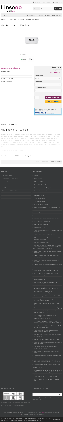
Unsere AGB (4, 182)
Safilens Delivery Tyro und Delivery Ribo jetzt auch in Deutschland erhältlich (46, 238)
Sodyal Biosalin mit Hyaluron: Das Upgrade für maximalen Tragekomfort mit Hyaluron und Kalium (46, 360)
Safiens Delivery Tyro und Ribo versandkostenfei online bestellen (47, 265)
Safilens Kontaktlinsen (38, 182)
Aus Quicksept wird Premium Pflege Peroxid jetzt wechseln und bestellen (45, 283)
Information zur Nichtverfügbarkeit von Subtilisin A (46, 218)
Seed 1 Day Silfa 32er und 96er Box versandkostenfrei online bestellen (46, 335)
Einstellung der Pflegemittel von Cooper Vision (44, 212)
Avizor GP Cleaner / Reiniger (40, 204)
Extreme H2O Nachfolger (39, 215)
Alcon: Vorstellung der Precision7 (41, 242)
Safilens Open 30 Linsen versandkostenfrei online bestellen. (45, 260)
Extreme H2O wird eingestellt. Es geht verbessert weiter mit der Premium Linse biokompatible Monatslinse (47, 371)
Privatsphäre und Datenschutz (9, 178)
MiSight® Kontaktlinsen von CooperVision (43, 234)
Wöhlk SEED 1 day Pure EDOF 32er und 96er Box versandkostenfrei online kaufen (45, 330)
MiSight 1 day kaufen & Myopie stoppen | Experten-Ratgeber (46, 380)
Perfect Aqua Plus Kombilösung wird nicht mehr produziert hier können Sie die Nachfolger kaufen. (45, 269)
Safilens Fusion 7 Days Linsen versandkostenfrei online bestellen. (45, 256)
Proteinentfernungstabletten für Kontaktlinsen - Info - (46, 296)
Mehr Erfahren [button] (38, 420)
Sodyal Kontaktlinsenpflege (40, 224)
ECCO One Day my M (38, 227)
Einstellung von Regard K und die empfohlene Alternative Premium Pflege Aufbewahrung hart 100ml (46, 322)
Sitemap (35, 175)
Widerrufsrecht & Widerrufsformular (11, 191)
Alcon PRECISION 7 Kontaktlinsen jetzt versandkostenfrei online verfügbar (42, 292)
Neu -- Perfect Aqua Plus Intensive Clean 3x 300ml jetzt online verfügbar (46, 278)
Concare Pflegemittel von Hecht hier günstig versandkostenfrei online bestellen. (44, 299)
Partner (3, 197)
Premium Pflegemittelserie (39, 191)
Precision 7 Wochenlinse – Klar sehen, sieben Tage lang (47, 308)
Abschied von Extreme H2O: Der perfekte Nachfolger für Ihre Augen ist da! (47, 342)
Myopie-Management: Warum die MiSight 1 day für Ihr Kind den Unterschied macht (46, 326)
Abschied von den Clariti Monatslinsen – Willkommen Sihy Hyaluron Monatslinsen (46, 311)
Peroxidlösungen (37, 178)
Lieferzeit (4, 194)
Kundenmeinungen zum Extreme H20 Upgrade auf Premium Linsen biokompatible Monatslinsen (46, 375)
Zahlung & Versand (6, 175)
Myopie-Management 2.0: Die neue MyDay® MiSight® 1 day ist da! (46, 356)
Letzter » (59, 161)
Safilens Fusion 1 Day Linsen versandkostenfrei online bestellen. (46, 251)
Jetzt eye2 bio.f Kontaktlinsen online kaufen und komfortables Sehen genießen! (45, 274)
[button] (36, 8)
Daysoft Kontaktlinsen (38, 198)
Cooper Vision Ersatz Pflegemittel (41, 185)
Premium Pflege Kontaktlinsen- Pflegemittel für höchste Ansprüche (47, 230)
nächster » (53, 161)
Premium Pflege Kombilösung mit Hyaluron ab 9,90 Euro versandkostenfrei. (46, 208)
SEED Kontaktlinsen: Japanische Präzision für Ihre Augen (45, 351)
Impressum (4, 185)
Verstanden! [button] (57, 419)
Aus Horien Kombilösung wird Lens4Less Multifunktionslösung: (43, 194)
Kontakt (3, 188)
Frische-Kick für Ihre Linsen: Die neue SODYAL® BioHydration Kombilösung (44, 347)
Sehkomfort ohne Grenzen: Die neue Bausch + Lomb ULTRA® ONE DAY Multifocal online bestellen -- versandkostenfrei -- (46, 366)
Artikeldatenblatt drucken (9, 79)
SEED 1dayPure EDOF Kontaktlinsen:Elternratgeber (45, 339)
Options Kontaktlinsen (38, 201)
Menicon (12, 74)
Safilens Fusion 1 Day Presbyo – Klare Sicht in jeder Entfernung (46, 304)
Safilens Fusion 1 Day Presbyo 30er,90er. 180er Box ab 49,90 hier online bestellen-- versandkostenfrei (46, 287)
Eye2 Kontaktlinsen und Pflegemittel (42, 188)
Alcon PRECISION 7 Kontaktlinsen (41, 221)
